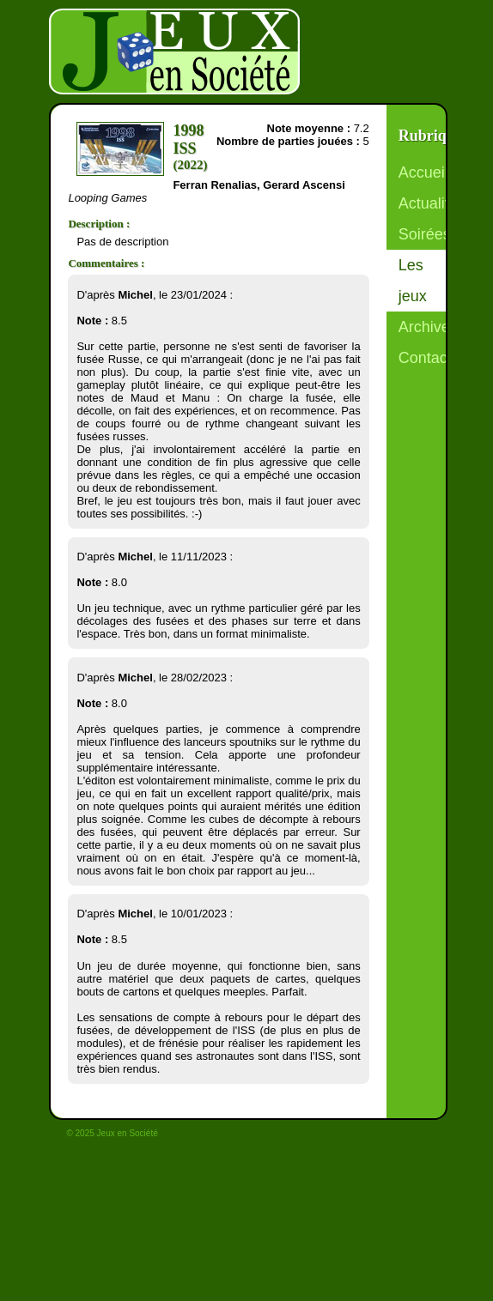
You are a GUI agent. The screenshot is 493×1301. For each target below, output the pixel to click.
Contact (425, 357)
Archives (428, 327)
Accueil (423, 172)
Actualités (432, 203)
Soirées (425, 234)
